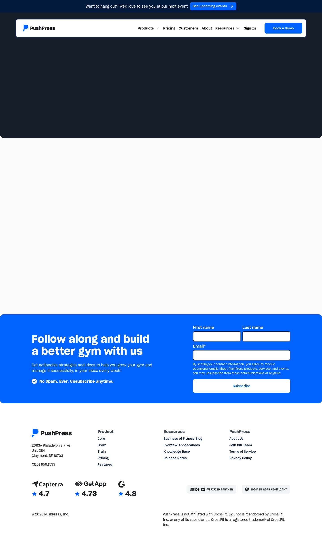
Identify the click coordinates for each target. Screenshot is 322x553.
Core (101, 439)
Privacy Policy (240, 458)
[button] (149, 28)
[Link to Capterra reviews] (47, 489)
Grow (102, 445)
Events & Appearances (182, 445)
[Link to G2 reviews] (127, 489)
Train (102, 452)
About (207, 28)
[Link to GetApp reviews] (90, 489)
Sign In (250, 28)
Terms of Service (242, 452)
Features (105, 464)
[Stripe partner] (212, 489)
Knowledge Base (177, 452)
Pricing (169, 28)
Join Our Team (240, 445)
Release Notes (175, 458)
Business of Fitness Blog (183, 439)
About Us (236, 439)
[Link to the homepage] (39, 28)
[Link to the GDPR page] (266, 489)
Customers (188, 28)
